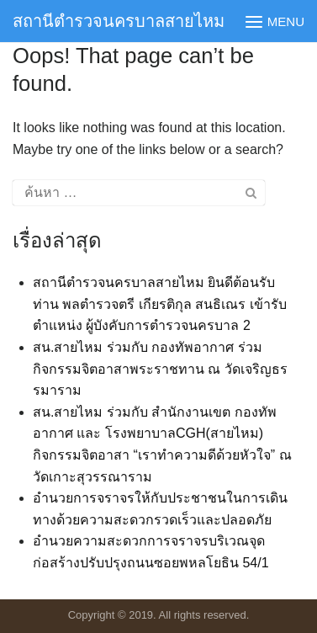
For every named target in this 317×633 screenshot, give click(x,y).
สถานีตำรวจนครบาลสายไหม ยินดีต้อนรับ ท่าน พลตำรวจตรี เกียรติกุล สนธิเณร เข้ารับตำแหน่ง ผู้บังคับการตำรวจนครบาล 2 (160, 303)
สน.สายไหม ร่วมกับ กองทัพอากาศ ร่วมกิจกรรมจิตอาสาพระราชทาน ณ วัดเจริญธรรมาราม (160, 368)
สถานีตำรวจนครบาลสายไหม (119, 21)
